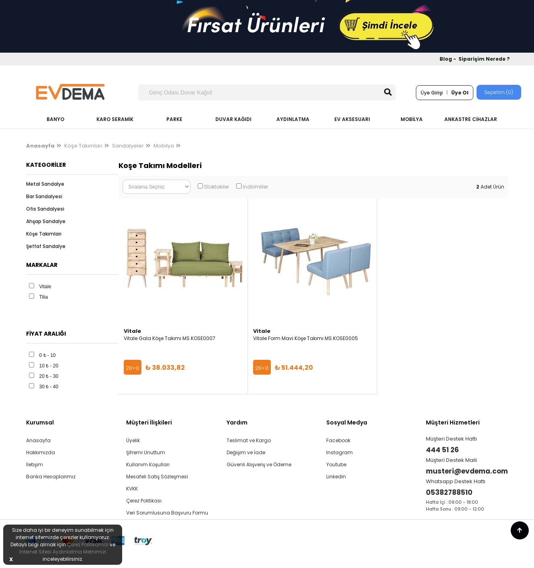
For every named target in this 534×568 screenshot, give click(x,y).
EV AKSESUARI (352, 119)
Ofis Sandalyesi (45, 208)
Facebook (338, 440)
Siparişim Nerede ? (484, 58)
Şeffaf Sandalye (45, 246)
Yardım (237, 422)
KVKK (132, 488)
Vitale (45, 286)
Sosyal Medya (346, 422)
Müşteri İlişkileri (149, 422)
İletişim (34, 464)
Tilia (43, 297)
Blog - (448, 58)
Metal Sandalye (45, 183)
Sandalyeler (128, 146)
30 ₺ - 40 (49, 387)
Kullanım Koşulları (148, 464)
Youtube (336, 464)
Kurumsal (40, 422)
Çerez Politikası (144, 500)
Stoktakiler (216, 186)
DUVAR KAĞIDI (233, 119)
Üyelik (133, 440)
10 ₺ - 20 (49, 366)
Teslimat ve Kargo (249, 440)
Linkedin (336, 476)
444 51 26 (442, 449)
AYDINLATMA (292, 119)
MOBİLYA (412, 119)
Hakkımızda (40, 452)
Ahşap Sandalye (45, 221)
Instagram (339, 452)
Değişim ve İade (246, 452)
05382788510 (449, 492)
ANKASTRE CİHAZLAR (470, 119)
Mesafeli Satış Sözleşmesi (157, 476)
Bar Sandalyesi (44, 196)
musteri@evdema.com (467, 471)
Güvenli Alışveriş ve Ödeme (259, 464)
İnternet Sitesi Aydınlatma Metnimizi (62, 551)
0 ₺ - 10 (47, 355)
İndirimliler (255, 186)
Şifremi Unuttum (145, 452)
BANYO (55, 119)
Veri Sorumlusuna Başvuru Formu (167, 512)
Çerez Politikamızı (87, 544)
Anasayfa (38, 440)
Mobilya (163, 146)
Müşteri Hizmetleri (453, 422)
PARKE (174, 119)
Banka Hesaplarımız (51, 476)
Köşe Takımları (83, 146)
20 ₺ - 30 (49, 376)
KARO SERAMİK (114, 119)
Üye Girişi (432, 92)
